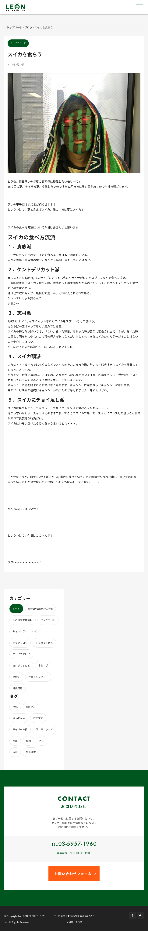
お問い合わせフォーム (73, 873)
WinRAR (30, 706)
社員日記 (18, 688)
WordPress (19, 718)
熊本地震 (31, 752)
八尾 (15, 741)
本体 (15, 752)
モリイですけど (21, 654)
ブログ (28, 27)
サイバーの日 (20, 729)
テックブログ (20, 642)
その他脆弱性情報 (22, 620)
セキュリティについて (25, 631)
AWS (15, 706)
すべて (16, 608)
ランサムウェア (44, 729)
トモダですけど (44, 642)
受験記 (16, 677)
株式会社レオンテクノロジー (15, 7)
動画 (28, 741)
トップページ (15, 27)
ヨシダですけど (21, 665)
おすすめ (38, 718)
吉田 (41, 741)
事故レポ (43, 665)
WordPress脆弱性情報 (40, 608)
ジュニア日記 (48, 620)
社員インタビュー (38, 677)
